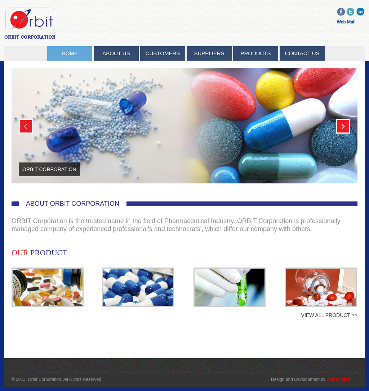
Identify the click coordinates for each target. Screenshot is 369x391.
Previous (26, 126)
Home (70, 53)
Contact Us (302, 53)
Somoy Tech (338, 379)
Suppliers (209, 53)
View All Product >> (329, 315)
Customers (163, 53)
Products (255, 53)
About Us (116, 53)
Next (343, 126)
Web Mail (346, 22)
